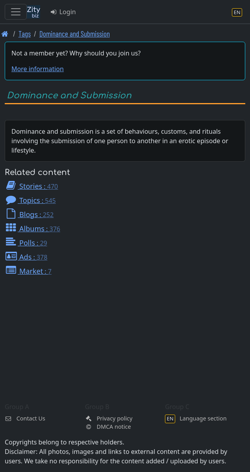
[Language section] (237, 12)
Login (63, 11)
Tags (25, 33)
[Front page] (5, 33)
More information (37, 69)
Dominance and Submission (74, 33)
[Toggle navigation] (16, 12)
